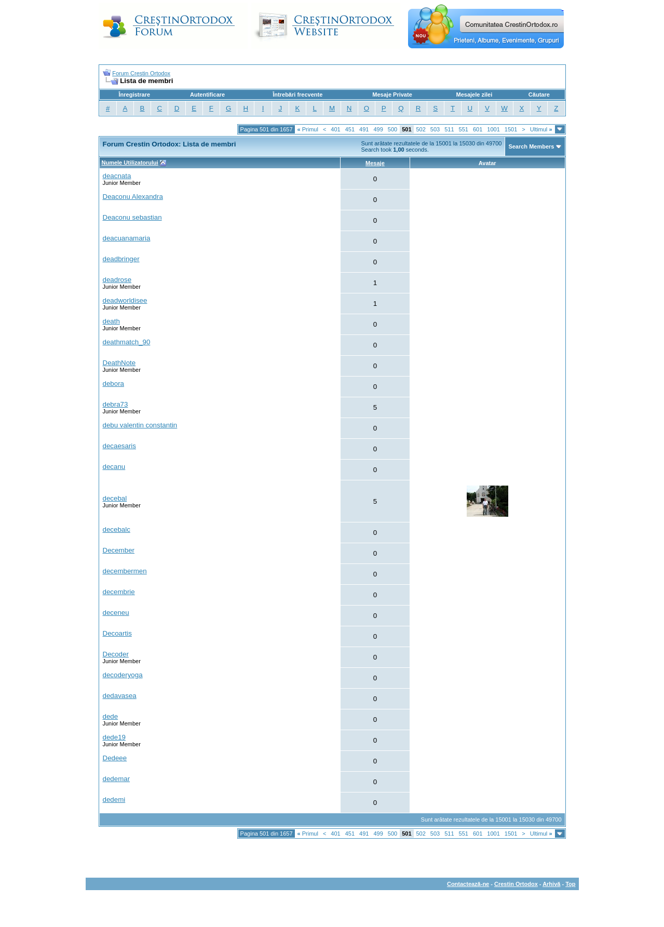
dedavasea (120, 696)
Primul (307, 129)
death (111, 321)
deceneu (116, 612)
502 (421, 129)
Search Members (531, 146)
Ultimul (541, 129)
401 (335, 129)
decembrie (119, 592)
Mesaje (375, 163)
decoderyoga (123, 675)
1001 (493, 129)
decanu (114, 467)
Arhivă (551, 884)
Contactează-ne (468, 884)
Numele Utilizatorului (130, 162)
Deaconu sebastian (132, 217)
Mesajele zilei (474, 94)
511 (449, 129)
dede (110, 716)
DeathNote (119, 363)
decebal (115, 498)
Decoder (116, 654)
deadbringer (121, 259)
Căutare (539, 94)
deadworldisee (125, 300)
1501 (511, 129)
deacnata (117, 176)
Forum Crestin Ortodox (141, 73)
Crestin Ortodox (516, 884)
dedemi (114, 799)
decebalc (116, 529)
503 (435, 129)
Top (570, 884)
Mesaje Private (392, 94)
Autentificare (207, 94)
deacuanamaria (127, 238)
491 (364, 129)
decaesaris (119, 446)
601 (477, 129)
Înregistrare (135, 94)
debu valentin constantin (140, 425)
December (118, 550)
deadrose (117, 280)
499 (378, 129)
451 (350, 129)
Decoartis (117, 633)
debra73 (115, 404)
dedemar (116, 779)
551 (463, 129)
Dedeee (115, 758)
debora (114, 383)
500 (392, 129)
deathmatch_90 (127, 342)
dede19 (114, 737)
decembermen (125, 571)
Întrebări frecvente (297, 94)
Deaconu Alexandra (133, 196)
